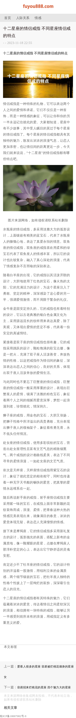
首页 (7, 18)
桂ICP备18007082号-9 (13, 716)
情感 (38, 18)
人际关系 (23, 18)
